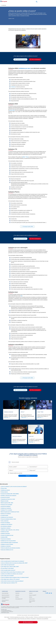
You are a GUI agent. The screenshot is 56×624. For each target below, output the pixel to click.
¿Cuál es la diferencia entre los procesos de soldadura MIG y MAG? (14, 563)
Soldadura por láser (5, 531)
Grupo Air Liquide (32, 595)
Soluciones (17, 593)
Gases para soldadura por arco (7, 549)
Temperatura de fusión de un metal (8, 499)
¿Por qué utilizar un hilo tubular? (7, 568)
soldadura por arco (24, 68)
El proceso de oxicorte (5, 497)
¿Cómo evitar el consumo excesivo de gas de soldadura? (12, 581)
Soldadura (13, 86)
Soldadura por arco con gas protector (8, 540)
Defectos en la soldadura (6, 513)
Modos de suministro (5, 595)
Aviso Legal (6, 617)
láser (21, 295)
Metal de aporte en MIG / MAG (7, 502)
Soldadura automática (5, 533)
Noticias (30, 597)
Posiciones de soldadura (6, 538)
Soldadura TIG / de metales (6, 510)
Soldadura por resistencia (6, 508)
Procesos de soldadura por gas (7, 535)
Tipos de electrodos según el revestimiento (9, 542)
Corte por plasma (4, 492)
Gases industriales (5, 593)
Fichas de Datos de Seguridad (5, 601)
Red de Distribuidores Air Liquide (5, 598)
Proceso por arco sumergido (6, 504)
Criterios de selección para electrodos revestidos (10, 548)
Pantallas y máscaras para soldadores (8, 495)
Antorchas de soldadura (5, 506)
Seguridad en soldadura (5, 528)
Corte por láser (4, 488)
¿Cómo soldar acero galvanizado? (7, 564)
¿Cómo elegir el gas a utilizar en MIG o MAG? (10, 566)
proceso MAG (12, 110)
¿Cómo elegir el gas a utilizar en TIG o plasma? (10, 579)
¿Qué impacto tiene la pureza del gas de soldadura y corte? (12, 572)
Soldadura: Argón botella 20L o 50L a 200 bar (10, 529)
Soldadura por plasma (5, 490)
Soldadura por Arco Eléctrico (6, 524)
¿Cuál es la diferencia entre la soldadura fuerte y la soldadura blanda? (15, 577)
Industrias (17, 595)
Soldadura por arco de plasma (7, 517)
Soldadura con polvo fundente (7, 544)
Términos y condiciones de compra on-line (42, 617)
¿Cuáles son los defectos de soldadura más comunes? (12, 573)
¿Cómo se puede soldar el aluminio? (8, 570)
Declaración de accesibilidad (42, 618)
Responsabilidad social (32, 602)
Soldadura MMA (4, 537)
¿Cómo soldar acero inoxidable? (7, 575)
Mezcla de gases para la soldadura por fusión (10, 511)
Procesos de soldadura (5, 522)
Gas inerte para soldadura (6, 526)
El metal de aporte (4, 515)
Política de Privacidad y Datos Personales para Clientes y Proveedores (22, 618)
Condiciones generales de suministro (17, 617)
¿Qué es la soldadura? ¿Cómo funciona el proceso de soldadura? (14, 486)
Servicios (17, 597)
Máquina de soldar (4, 501)
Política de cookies (29, 617)
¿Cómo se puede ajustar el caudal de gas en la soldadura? (12, 561)
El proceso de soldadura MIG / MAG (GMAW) (10, 493)
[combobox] (36, 2)
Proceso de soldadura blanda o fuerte (8, 519)
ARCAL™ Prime (25, 157)
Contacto (30, 593)
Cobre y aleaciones (4, 520)
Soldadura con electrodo (6, 546)
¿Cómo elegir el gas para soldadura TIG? (9, 582)
